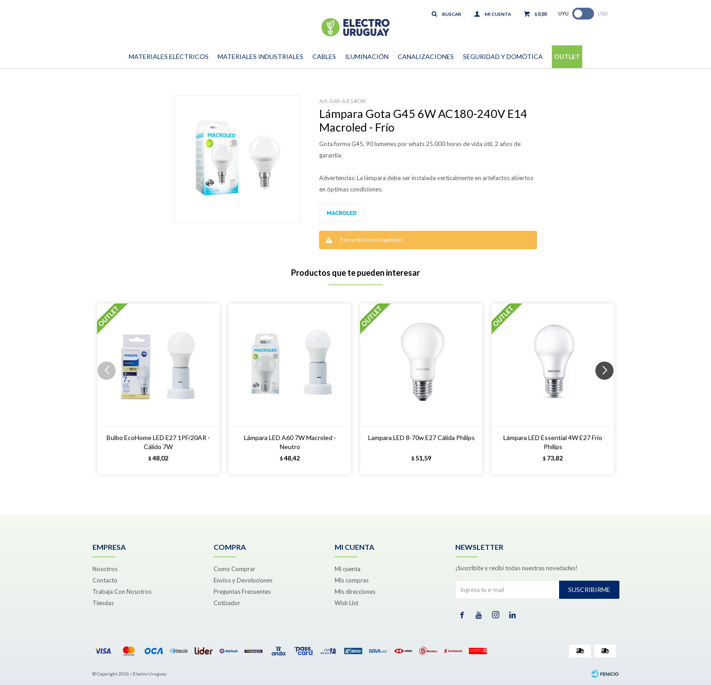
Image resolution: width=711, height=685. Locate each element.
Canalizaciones (426, 56)
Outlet (567, 56)
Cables (324, 56)
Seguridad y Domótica (503, 56)
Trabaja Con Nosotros (122, 591)
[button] (608, 389)
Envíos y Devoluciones (243, 580)
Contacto (105, 580)
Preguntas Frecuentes (242, 591)
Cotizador (227, 603)
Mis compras (352, 580)
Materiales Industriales (260, 56)
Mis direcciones (355, 591)
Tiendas (103, 603)
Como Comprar (234, 568)
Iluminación (367, 56)
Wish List (346, 603)
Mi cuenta (347, 568)
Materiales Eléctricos (169, 56)
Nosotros (105, 568)
